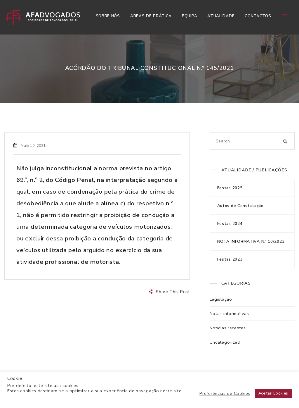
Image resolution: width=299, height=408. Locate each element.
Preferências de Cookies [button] (224, 393)
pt (284, 16)
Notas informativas (229, 313)
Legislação (221, 299)
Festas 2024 (230, 223)
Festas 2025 (230, 188)
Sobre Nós (108, 16)
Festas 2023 (230, 259)
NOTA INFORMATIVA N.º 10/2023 (251, 241)
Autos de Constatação (240, 206)
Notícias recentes (228, 328)
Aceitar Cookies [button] (273, 393)
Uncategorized (225, 342)
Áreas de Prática (151, 16)
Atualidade (220, 16)
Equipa (189, 16)
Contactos (258, 16)
